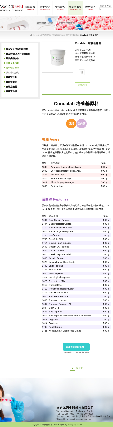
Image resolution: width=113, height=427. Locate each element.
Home (35, 35)
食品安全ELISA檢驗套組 (18, 53)
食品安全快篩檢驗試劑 (17, 49)
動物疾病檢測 (12, 58)
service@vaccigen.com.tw (79, 419)
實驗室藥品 (11, 82)
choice (79, 425)
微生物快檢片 (12, 72)
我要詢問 (82, 84)
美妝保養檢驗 (58, 35)
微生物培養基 (72, 35)
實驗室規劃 (11, 77)
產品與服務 (45, 35)
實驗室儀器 (11, 86)
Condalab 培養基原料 (89, 35)
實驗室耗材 (11, 91)
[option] (81, 72)
